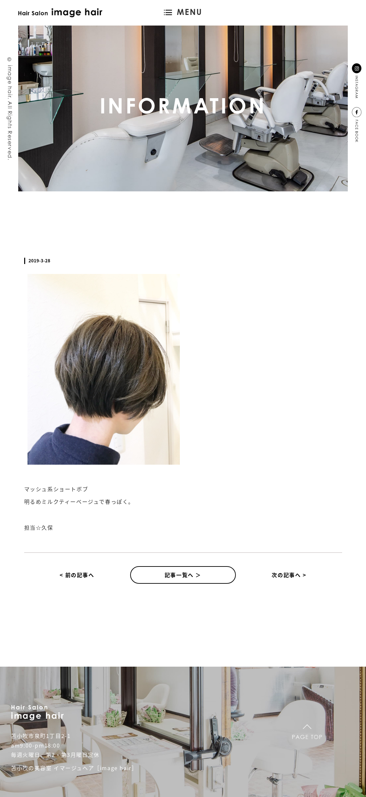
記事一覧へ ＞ (183, 575)
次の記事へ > (289, 575)
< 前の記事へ (77, 575)
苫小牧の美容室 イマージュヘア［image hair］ (74, 768)
